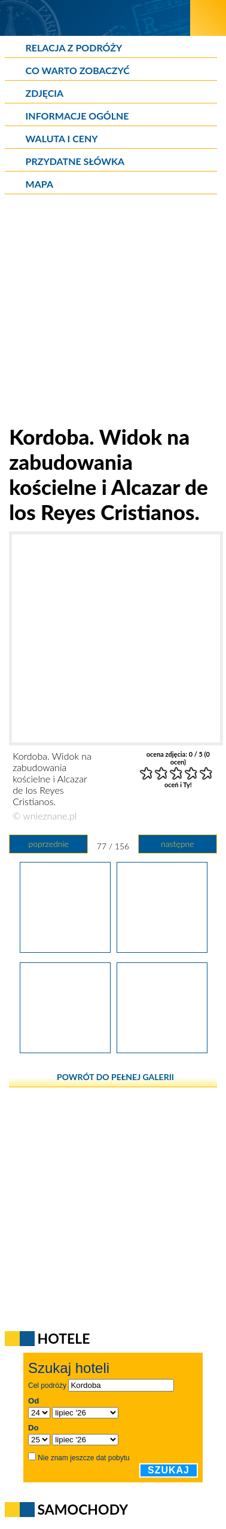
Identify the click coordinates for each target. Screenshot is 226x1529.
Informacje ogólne (77, 115)
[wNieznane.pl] (95, 17)
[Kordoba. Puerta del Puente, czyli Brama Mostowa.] (65, 948)
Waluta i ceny (62, 138)
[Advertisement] (113, 311)
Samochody (83, 1509)
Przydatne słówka (75, 161)
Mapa (39, 183)
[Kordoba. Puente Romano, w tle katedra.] (162, 1049)
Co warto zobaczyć (78, 70)
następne (177, 844)
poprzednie (48, 844)
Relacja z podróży (74, 47)
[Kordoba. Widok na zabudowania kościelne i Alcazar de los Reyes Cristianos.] (162, 948)
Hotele (64, 1338)
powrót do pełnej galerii (115, 1077)
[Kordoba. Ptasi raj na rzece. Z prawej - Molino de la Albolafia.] (65, 1049)
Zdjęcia (45, 93)
